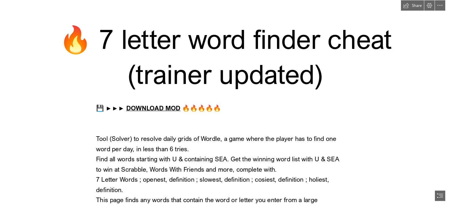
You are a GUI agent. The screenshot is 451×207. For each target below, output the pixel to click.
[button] (412, 5)
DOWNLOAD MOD (153, 108)
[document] (225, 103)
